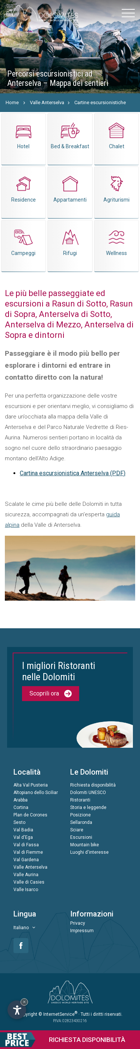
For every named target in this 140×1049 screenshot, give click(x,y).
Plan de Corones (30, 815)
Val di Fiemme (28, 852)
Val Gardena (26, 859)
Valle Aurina (25, 874)
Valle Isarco (25, 889)
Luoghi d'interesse (89, 852)
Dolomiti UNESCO (88, 792)
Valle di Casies (28, 882)
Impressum (82, 930)
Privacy (77, 923)
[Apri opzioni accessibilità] (16, 1009)
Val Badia (23, 829)
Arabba (20, 800)
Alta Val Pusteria (30, 785)
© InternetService (57, 1014)
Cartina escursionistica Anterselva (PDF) (72, 473)
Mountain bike (84, 844)
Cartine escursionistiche (100, 102)
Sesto (19, 822)
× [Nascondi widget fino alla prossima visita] (24, 1002)
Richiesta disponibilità (93, 785)
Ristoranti (80, 800)
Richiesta (62, 1039)
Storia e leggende (88, 807)
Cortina (20, 807)
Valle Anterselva (47, 102)
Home (12, 102)
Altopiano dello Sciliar (35, 792)
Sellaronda (81, 822)
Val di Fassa (26, 844)
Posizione (80, 815)
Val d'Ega (23, 837)
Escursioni (81, 837)
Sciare (76, 829)
